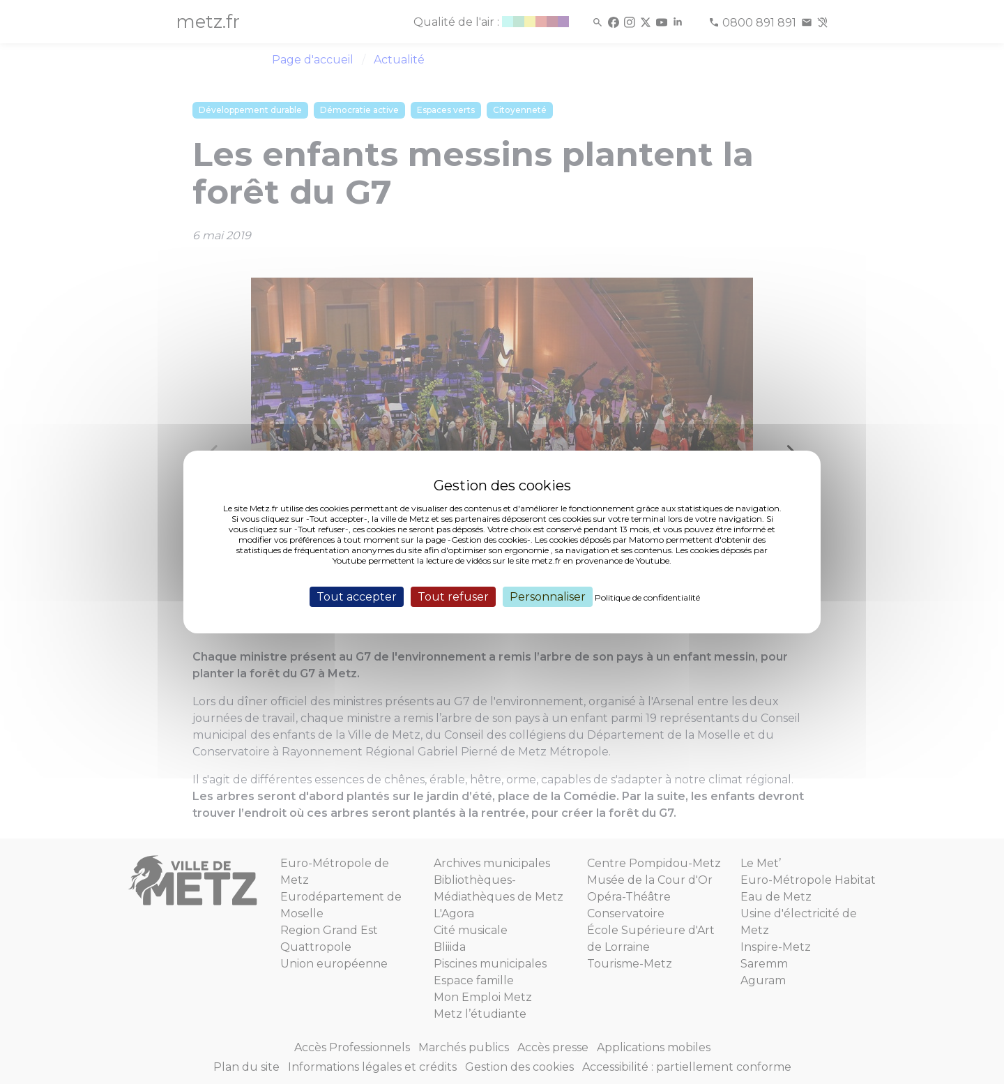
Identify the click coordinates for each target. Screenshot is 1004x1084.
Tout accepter (357, 596)
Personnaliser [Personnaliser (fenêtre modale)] (548, 596)
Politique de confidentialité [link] (647, 597)
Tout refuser (453, 596)
